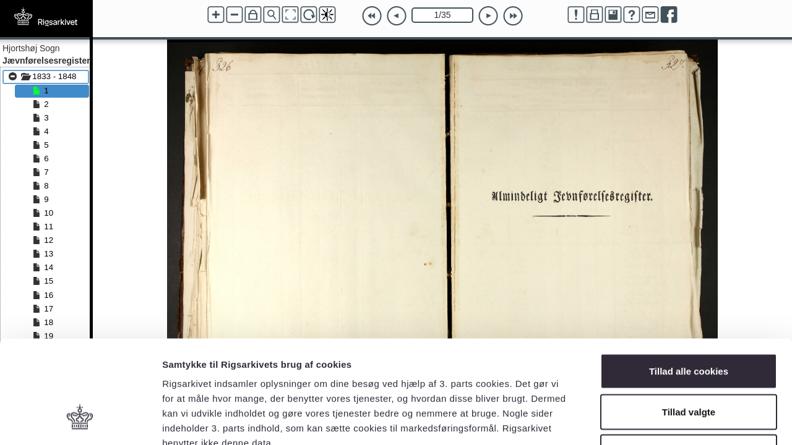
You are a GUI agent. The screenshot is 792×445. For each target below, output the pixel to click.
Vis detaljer (643, 420)
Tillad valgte (688, 323)
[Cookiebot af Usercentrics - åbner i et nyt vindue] (80, 421)
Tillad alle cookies (688, 283)
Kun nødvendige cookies (689, 363)
